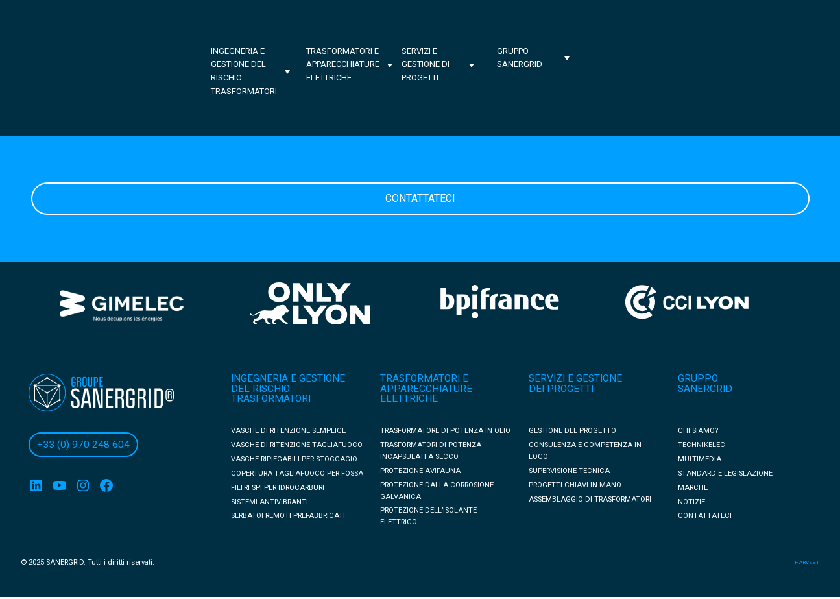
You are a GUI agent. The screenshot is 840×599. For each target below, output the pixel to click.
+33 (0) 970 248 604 (83, 444)
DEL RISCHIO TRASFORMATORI (271, 394)
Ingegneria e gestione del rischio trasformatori (244, 71)
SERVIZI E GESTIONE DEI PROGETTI (575, 384)
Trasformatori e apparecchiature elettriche (342, 64)
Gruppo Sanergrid (519, 57)
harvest (807, 562)
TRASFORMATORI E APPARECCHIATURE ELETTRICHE (426, 388)
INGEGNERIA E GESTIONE (288, 378)
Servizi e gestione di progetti (426, 64)
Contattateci (420, 198)
